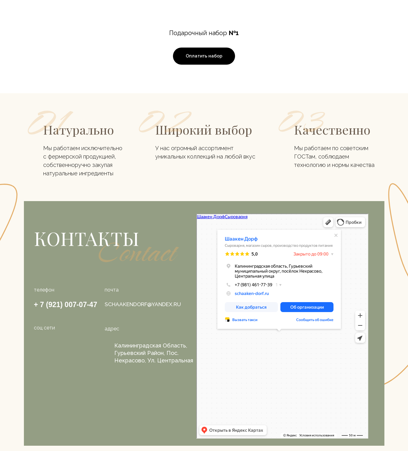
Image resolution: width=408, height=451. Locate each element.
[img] (59, 348)
